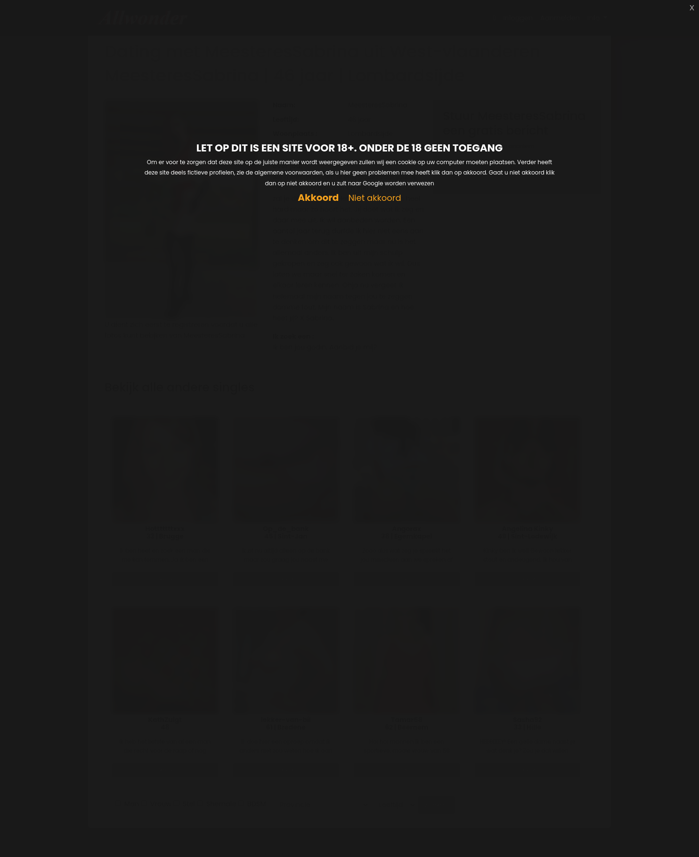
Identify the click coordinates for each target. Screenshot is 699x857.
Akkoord (318, 197)
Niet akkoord (374, 198)
